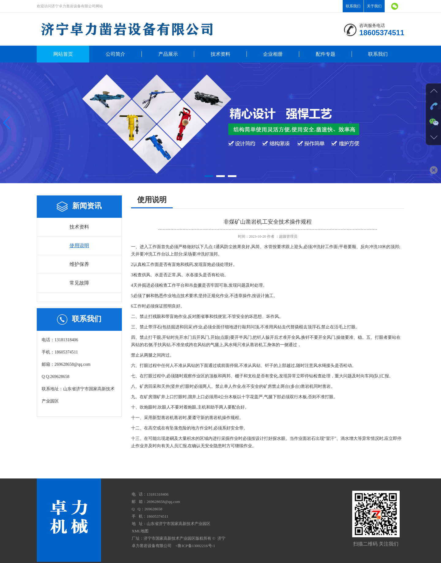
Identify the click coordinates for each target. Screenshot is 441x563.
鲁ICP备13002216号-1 (196, 545)
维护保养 (79, 264)
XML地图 (140, 531)
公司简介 (115, 54)
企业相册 (273, 54)
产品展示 (168, 54)
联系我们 (353, 6)
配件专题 (325, 54)
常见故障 (79, 282)
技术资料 (220, 54)
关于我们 (374, 6)
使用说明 (79, 245)
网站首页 (63, 54)
